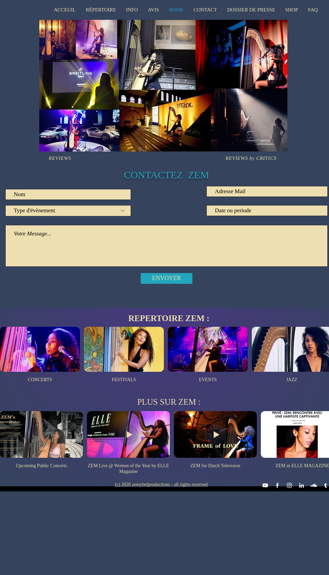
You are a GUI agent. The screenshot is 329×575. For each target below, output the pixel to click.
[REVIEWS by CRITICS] (251, 158)
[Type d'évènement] (68, 211)
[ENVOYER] (166, 278)
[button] (101, 9)
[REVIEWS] (60, 158)
